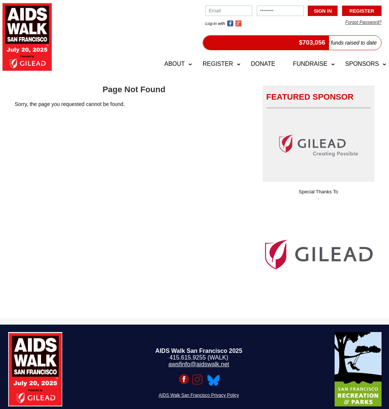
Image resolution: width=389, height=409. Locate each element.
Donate (263, 64)
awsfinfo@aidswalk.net (198, 364)
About (174, 64)
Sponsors (362, 64)
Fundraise (310, 64)
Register (218, 64)
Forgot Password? (363, 22)
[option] (318, 252)
